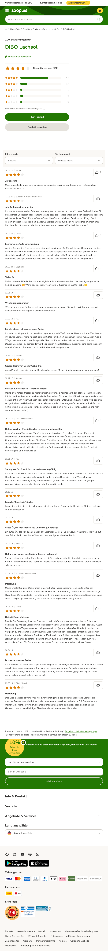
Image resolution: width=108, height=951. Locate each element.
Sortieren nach (62, 154)
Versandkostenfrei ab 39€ (18, 2)
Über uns (27, 940)
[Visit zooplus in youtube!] (22, 854)
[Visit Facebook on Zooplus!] (7, 854)
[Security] (12, 913)
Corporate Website (79, 940)
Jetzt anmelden (54, 781)
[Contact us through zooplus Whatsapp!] (38, 854)
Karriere (63, 940)
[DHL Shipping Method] (9, 894)
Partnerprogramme (45, 940)
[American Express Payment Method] (27, 879)
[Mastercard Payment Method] (18, 879)
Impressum (55, 931)
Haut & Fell (55, 29)
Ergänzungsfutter (40, 29)
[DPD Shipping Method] (18, 894)
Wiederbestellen (78, 3)
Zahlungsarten (12, 940)
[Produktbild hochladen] (18, 57)
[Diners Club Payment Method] (36, 879)
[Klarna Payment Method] (62, 879)
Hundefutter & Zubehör (20, 29)
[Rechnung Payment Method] (82, 879)
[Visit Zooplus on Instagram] (15, 854)
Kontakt (9, 931)
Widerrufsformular (37, 936)
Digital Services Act (14, 936)
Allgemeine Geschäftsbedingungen (81, 931)
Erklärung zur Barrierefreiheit (35, 945)
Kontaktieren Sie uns (51, 2)
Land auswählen (17, 825)
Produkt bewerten (37, 127)
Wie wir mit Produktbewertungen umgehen (25, 108)
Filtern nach (11, 154)
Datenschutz (11, 945)
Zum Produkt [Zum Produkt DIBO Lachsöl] (37, 116)
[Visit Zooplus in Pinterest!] (30, 854)
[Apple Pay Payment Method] (53, 879)
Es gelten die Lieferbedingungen (81, 731)
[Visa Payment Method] (9, 879)
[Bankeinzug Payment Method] (95, 879)
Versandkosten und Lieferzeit (31, 931)
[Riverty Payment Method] (71, 879)
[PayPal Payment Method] (44, 879)
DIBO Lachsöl (69, 29)
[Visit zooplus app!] (16, 865)
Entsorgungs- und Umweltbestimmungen (71, 936)
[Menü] (7, 10)
